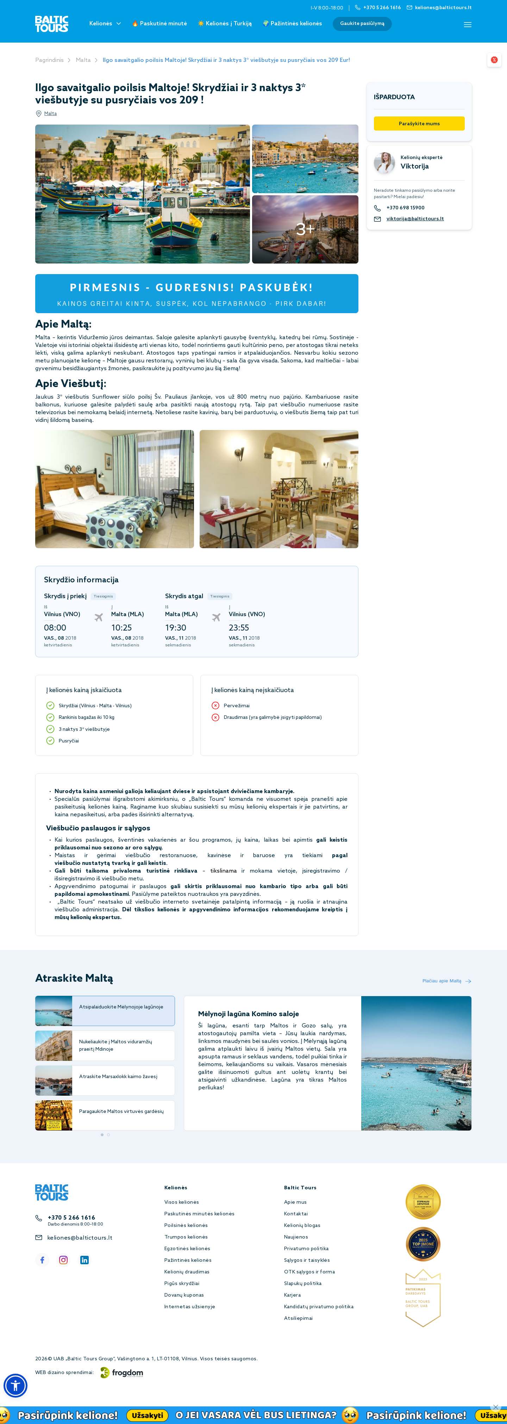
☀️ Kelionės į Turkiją (225, 23)
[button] (15, 1385)
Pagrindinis (49, 60)
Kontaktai (296, 1214)
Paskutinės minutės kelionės (199, 1214)
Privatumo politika (306, 1249)
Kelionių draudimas (187, 1272)
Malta (83, 60)
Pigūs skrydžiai (181, 1284)
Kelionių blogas (302, 1226)
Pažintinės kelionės (188, 1261)
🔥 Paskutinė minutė (159, 23)
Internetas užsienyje (189, 1307)
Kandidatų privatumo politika (318, 1307)
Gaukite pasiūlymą (362, 24)
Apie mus (295, 1202)
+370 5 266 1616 (71, 1218)
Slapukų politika (303, 1284)
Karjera (292, 1295)
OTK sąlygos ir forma (309, 1272)
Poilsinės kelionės (186, 1226)
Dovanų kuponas (184, 1295)
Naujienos (296, 1237)
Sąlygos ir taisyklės (307, 1261)
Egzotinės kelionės (187, 1249)
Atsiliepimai (298, 1319)
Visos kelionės (181, 1202)
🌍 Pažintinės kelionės (292, 23)
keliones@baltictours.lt (79, 1238)
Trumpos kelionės (186, 1237)
